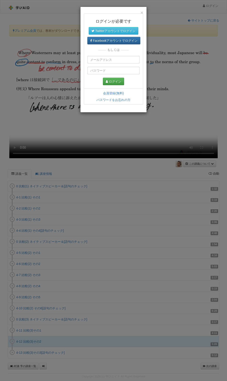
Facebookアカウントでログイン (113, 40)
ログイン (113, 81)
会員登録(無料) (113, 93)
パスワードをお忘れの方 (113, 100)
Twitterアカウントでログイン (113, 31)
